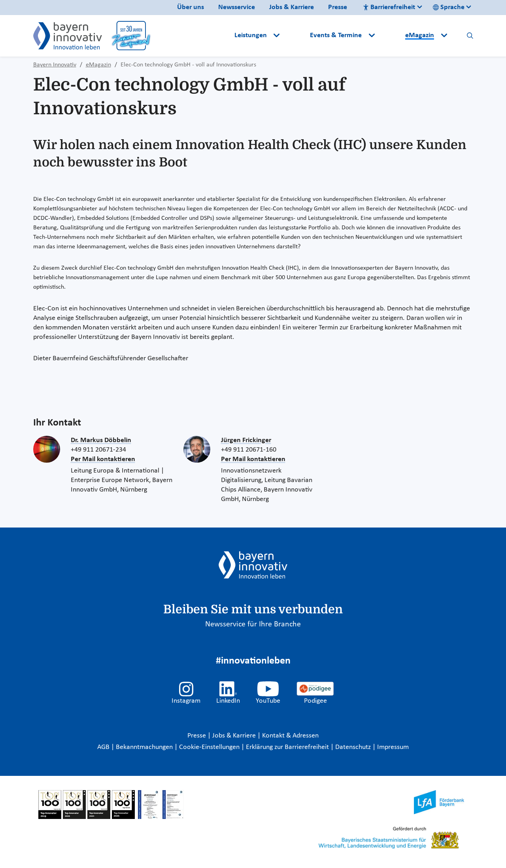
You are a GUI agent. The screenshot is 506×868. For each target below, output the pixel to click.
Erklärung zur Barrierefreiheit (288, 747)
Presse (337, 7)
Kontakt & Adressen (290, 735)
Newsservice (236, 7)
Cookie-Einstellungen (209, 747)
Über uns (190, 7)
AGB (104, 747)
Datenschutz (353, 747)
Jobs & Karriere (291, 7)
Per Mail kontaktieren (103, 459)
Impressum (393, 747)
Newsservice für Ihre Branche (253, 624)
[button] (296, 35)
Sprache (448, 7)
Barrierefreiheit (389, 7)
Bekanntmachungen (145, 747)
